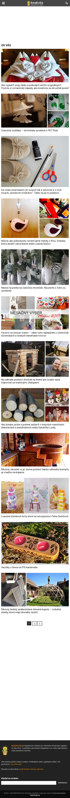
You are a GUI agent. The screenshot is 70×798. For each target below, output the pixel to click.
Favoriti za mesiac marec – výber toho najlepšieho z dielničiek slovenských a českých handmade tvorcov (35, 334)
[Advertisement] (35, 24)
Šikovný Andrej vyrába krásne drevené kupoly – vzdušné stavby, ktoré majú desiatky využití (31, 611)
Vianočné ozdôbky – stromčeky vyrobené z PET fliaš (29, 130)
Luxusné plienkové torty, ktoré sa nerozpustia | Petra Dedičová (34, 516)
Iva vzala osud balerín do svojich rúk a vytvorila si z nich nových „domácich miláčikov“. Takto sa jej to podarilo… (31, 191)
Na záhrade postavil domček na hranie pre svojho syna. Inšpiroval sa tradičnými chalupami (30, 381)
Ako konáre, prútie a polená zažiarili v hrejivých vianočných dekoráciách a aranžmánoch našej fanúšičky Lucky (32, 426)
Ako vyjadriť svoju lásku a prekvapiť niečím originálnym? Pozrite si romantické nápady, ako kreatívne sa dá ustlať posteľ (35, 87)
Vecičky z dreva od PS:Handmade (19, 567)
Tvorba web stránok (58, 793)
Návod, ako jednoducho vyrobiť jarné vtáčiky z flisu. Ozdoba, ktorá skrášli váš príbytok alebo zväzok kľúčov (33, 242)
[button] (66, 3)
